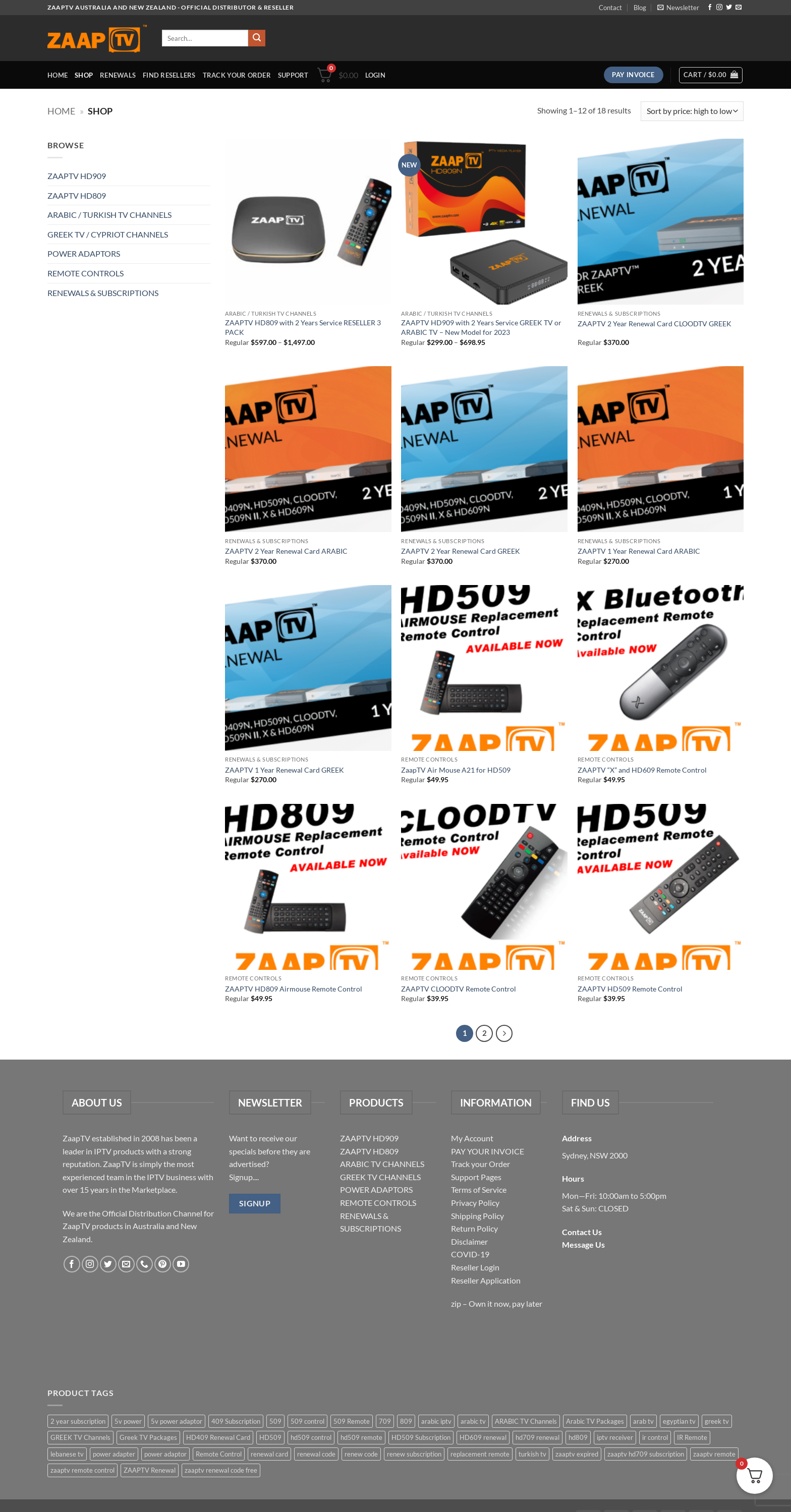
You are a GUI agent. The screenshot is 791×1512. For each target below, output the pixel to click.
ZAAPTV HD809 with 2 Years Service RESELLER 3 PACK (303, 327)
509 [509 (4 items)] (275, 1421)
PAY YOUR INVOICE (487, 1151)
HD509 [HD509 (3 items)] (270, 1437)
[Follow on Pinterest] (162, 1264)
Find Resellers (169, 75)
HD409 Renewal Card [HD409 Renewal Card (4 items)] (218, 1437)
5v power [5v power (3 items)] (128, 1421)
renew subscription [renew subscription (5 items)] (414, 1454)
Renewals (118, 75)
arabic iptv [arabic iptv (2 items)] (436, 1421)
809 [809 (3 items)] (406, 1421)
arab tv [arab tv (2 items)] (643, 1421)
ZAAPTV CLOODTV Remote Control (458, 988)
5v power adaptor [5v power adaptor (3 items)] (176, 1421)
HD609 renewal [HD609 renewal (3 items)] (483, 1437)
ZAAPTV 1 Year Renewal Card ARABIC (639, 551)
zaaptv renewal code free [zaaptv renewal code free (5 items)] (221, 1470)
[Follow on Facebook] (710, 7)
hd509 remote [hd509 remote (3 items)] (361, 1437)
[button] (678, 7)
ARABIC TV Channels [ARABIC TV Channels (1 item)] (526, 1421)
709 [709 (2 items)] (385, 1421)
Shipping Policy (477, 1215)
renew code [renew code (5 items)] (361, 1454)
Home (57, 75)
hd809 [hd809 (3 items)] (578, 1437)
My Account (472, 1138)
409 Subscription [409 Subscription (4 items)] (235, 1421)
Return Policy (474, 1228)
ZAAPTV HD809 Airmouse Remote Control (293, 988)
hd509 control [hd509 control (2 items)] (311, 1437)
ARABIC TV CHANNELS (382, 1164)
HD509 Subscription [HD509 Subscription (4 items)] (420, 1437)
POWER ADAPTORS (83, 253)
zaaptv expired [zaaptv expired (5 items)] (576, 1454)
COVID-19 (470, 1254)
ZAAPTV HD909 (76, 176)
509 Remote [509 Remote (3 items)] (351, 1421)
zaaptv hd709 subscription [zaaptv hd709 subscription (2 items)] (645, 1454)
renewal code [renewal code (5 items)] (316, 1454)
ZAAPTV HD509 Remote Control (630, 988)
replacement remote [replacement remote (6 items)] (480, 1454)
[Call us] (144, 1264)
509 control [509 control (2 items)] (307, 1421)
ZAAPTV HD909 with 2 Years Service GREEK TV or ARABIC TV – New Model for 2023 (481, 327)
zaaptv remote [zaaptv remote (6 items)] (714, 1454)
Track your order (237, 75)
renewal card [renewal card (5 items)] (269, 1454)
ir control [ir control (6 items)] (655, 1437)
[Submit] (256, 38)
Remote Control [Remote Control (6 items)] (219, 1454)
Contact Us (582, 1232)
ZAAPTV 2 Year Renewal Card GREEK (460, 551)
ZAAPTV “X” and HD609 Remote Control (642, 770)
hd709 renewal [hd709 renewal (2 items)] (537, 1437)
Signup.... (244, 1177)
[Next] (504, 1033)
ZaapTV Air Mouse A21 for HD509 (456, 770)
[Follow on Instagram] (719, 7)
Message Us (583, 1244)
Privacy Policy (475, 1202)
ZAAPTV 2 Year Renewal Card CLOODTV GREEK (654, 323)
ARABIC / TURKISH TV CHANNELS (109, 214)
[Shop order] (692, 111)
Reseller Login (475, 1267)
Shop (84, 75)
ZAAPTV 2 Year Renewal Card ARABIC (286, 551)
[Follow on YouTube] (181, 1264)
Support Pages (476, 1177)
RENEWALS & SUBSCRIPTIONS (102, 293)
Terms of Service (478, 1189)
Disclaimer (469, 1241)
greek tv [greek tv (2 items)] (717, 1421)
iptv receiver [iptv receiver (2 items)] (615, 1437)
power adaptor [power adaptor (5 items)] (165, 1454)
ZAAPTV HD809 (76, 195)
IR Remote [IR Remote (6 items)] (692, 1437)
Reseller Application (486, 1280)
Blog (640, 8)
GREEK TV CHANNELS (380, 1177)
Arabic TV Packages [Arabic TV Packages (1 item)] (595, 1421)
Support (293, 75)
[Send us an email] (739, 7)
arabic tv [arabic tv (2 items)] (473, 1421)
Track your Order (480, 1164)
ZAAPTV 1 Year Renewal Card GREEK (284, 770)
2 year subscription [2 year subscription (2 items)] (77, 1421)
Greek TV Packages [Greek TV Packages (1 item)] (148, 1437)
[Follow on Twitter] (729, 7)
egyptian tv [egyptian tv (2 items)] (679, 1421)
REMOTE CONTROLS (85, 273)
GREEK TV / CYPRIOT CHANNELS (107, 234)
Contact (610, 8)
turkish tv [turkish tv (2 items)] (532, 1454)
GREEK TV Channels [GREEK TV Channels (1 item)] (80, 1437)
